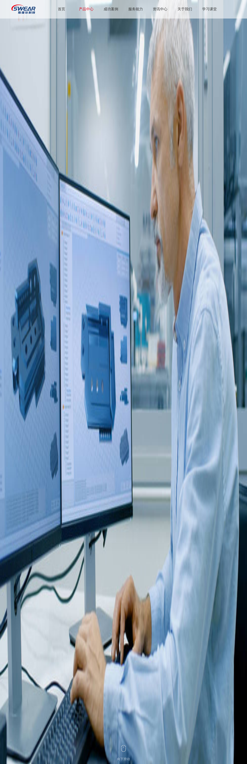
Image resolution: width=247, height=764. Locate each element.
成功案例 (111, 9)
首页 (61, 9)
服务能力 (135, 9)
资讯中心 (160, 9)
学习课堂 (209, 9)
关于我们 (184, 9)
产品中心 (86, 9)
